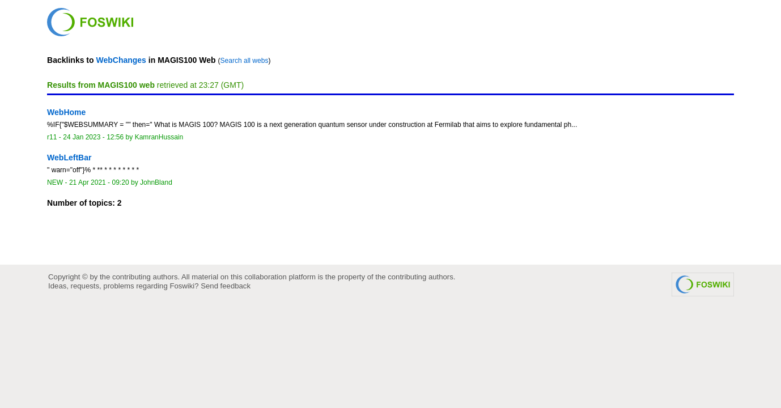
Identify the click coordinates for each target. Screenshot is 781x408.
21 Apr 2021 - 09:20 (99, 182)
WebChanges (121, 60)
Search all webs (244, 61)
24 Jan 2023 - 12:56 (93, 137)
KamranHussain (159, 137)
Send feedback (226, 286)
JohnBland (156, 182)
